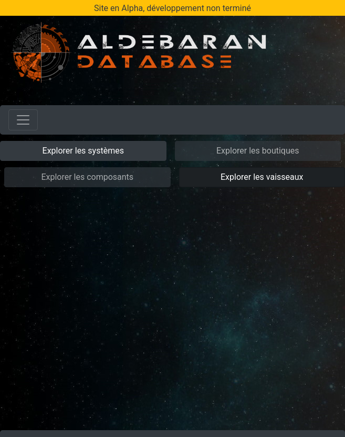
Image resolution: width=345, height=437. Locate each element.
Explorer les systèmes (83, 151)
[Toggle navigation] (23, 119)
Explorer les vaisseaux (262, 177)
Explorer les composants (87, 177)
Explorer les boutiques (257, 151)
